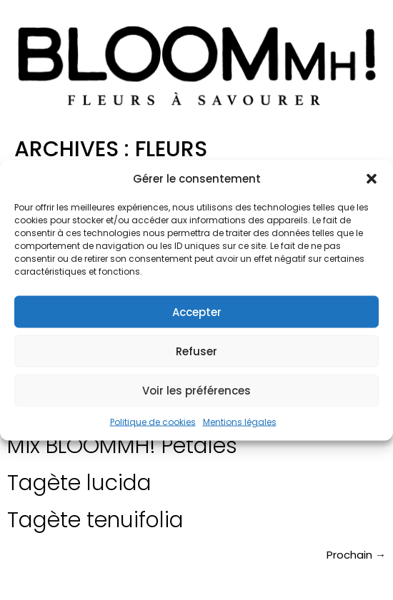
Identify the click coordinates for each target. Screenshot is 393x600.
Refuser (196, 350)
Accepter (197, 311)
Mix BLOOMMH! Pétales (122, 446)
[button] (371, 178)
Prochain (356, 554)
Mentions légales (240, 422)
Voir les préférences (196, 389)
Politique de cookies (153, 422)
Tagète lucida (79, 483)
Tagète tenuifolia (95, 520)
